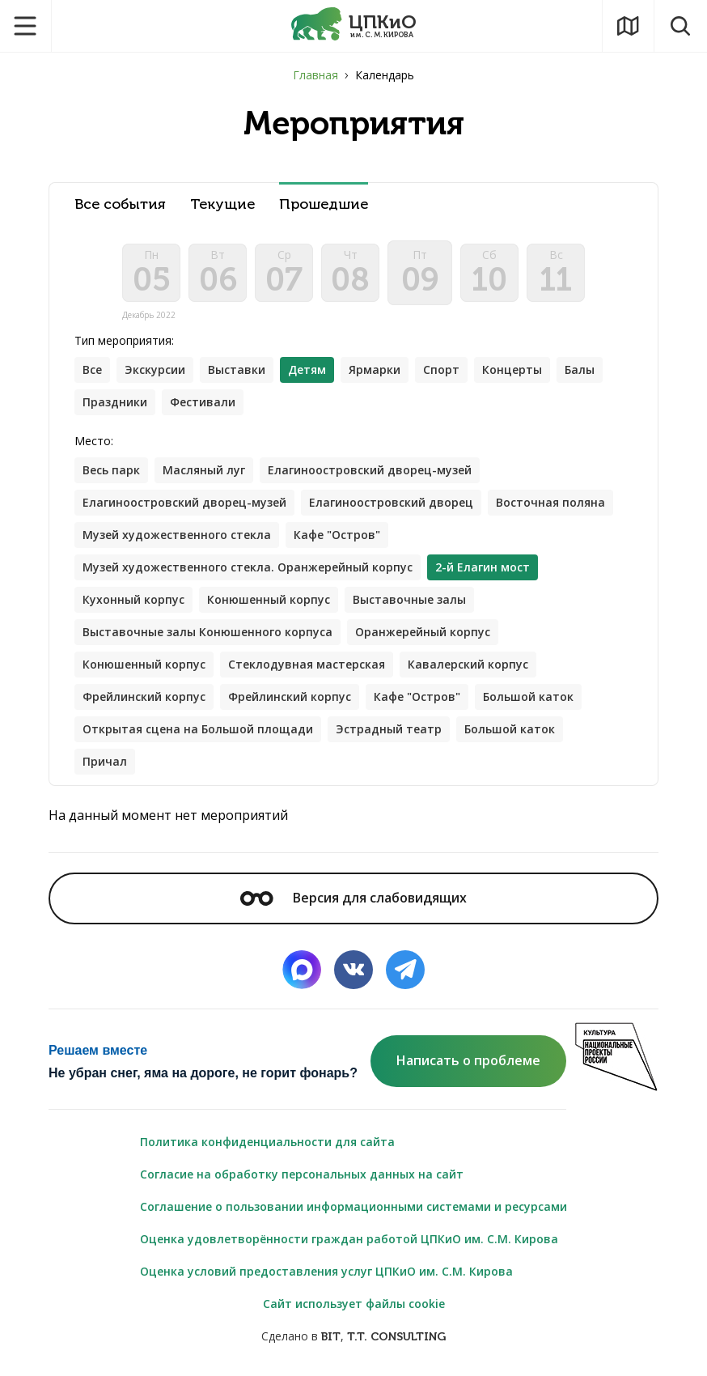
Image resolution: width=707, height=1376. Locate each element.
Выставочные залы (409, 599)
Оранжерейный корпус (422, 631)
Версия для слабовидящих (353, 898)
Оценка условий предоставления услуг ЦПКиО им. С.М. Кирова (326, 1271)
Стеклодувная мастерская (306, 664)
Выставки (236, 369)
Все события (120, 204)
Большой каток (528, 696)
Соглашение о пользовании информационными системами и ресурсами (353, 1206)
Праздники (115, 402)
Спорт (441, 369)
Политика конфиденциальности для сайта (267, 1141)
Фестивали (202, 402)
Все (92, 369)
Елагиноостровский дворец (391, 502)
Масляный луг (204, 470)
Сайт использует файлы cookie (354, 1303)
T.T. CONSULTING (396, 1337)
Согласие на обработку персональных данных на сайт (302, 1174)
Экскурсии (155, 369)
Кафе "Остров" (337, 534)
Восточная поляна (550, 502)
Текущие (222, 204)
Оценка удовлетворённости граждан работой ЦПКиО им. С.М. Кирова (349, 1238)
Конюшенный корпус (268, 599)
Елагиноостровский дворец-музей (370, 470)
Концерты (512, 369)
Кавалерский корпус (468, 664)
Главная (315, 75)
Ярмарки (374, 369)
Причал (105, 761)
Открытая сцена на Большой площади (198, 729)
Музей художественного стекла (177, 534)
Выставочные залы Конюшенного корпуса (207, 631)
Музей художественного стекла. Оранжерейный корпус (248, 567)
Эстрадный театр (389, 729)
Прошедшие (323, 204)
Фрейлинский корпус (144, 696)
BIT (331, 1337)
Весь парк (111, 470)
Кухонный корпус (133, 599)
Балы (580, 369)
